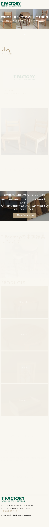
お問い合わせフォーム (24, 215)
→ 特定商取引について (9, 511)
